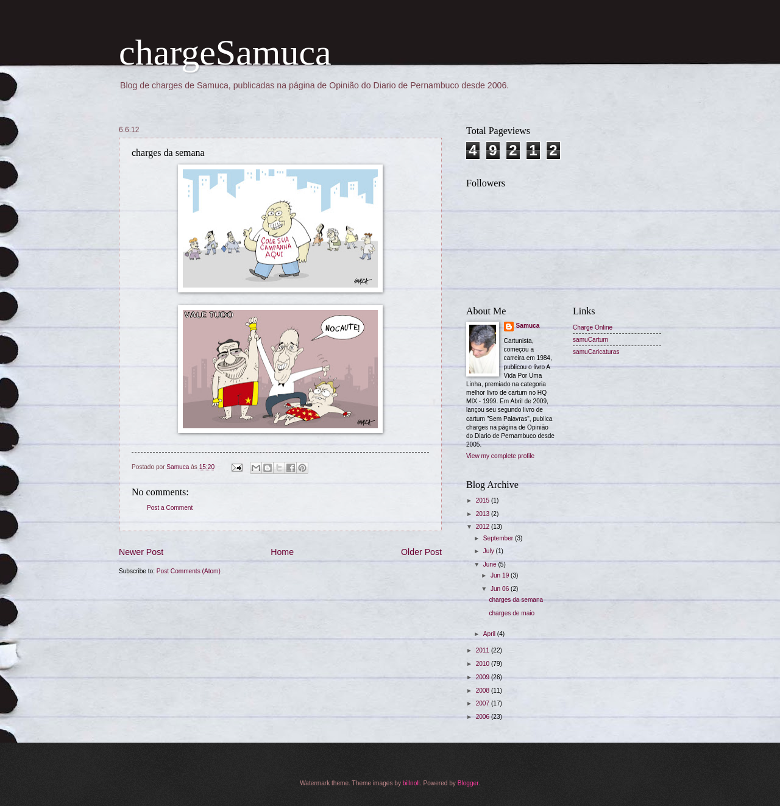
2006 (483, 716)
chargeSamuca (225, 52)
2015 (483, 500)
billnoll (411, 783)
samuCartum (590, 339)
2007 (483, 703)
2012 (483, 526)
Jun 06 (501, 588)
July (489, 551)
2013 (483, 514)
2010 (483, 663)
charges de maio (511, 613)
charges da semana (516, 599)
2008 (483, 690)
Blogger (468, 783)
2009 (483, 677)
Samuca (528, 325)
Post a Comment (170, 507)
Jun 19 (501, 575)
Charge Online (592, 327)
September (499, 538)
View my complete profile (500, 456)
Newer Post (141, 552)
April (490, 634)
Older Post (421, 552)
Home (282, 552)
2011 (483, 650)
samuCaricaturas (596, 351)
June (490, 564)
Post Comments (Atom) (189, 571)
